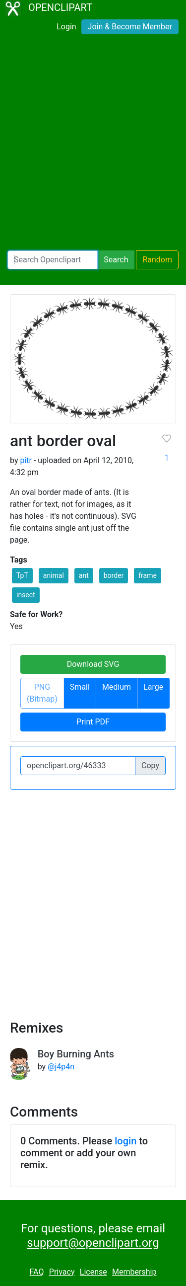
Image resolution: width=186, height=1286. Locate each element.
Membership (134, 1272)
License (93, 1272)
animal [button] (53, 575)
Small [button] (80, 687)
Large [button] (153, 687)
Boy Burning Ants (76, 1054)
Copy (150, 765)
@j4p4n (61, 1066)
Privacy (62, 1272)
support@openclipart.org (93, 1243)
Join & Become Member (130, 26)
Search (116, 259)
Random (157, 259)
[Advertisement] (93, 144)
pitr (26, 460)
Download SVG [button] (93, 664)
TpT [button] (22, 575)
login (125, 1141)
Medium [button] (116, 687)
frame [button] (147, 575)
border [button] (114, 575)
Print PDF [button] (93, 721)
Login (66, 26)
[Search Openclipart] (52, 259)
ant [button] (84, 575)
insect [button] (25, 595)
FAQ (37, 1272)
